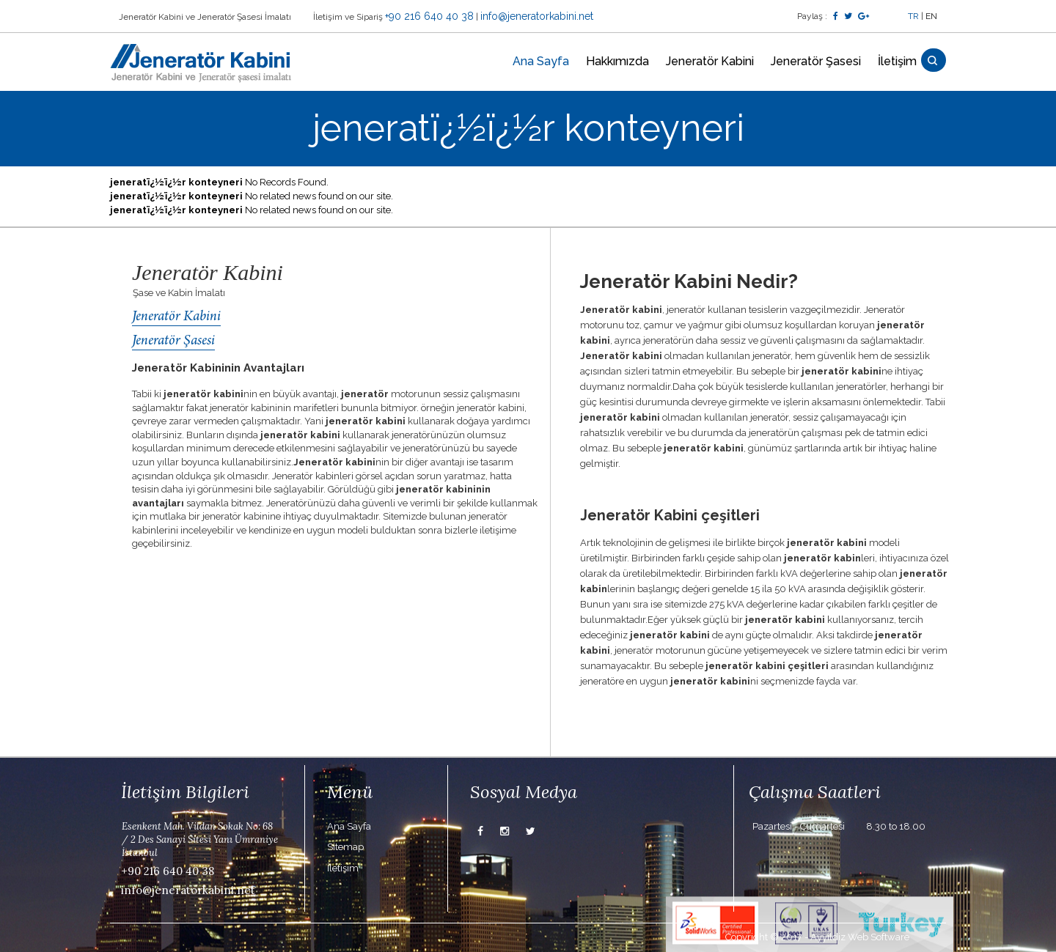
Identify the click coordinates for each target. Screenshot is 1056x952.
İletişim (897, 61)
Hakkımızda (617, 61)
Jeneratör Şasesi (816, 61)
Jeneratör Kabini (710, 61)
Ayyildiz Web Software (859, 936)
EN (931, 16)
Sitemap (345, 846)
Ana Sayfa (541, 61)
